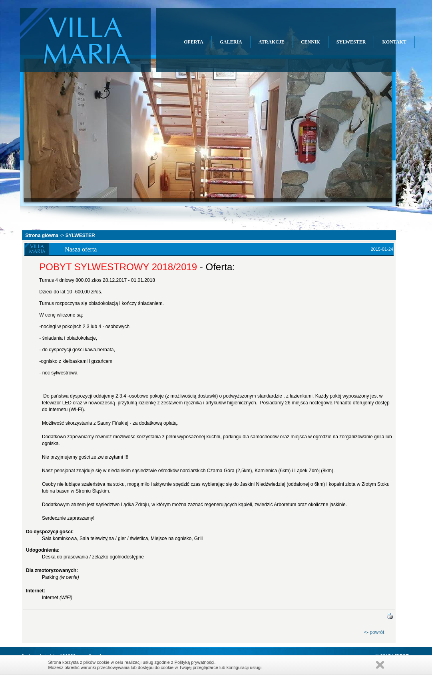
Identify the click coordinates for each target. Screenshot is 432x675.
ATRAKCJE (272, 42)
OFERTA (193, 42)
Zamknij (380, 665)
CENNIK (310, 42)
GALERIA (231, 42)
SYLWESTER (351, 42)
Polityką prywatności (195, 662)
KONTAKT (394, 42)
